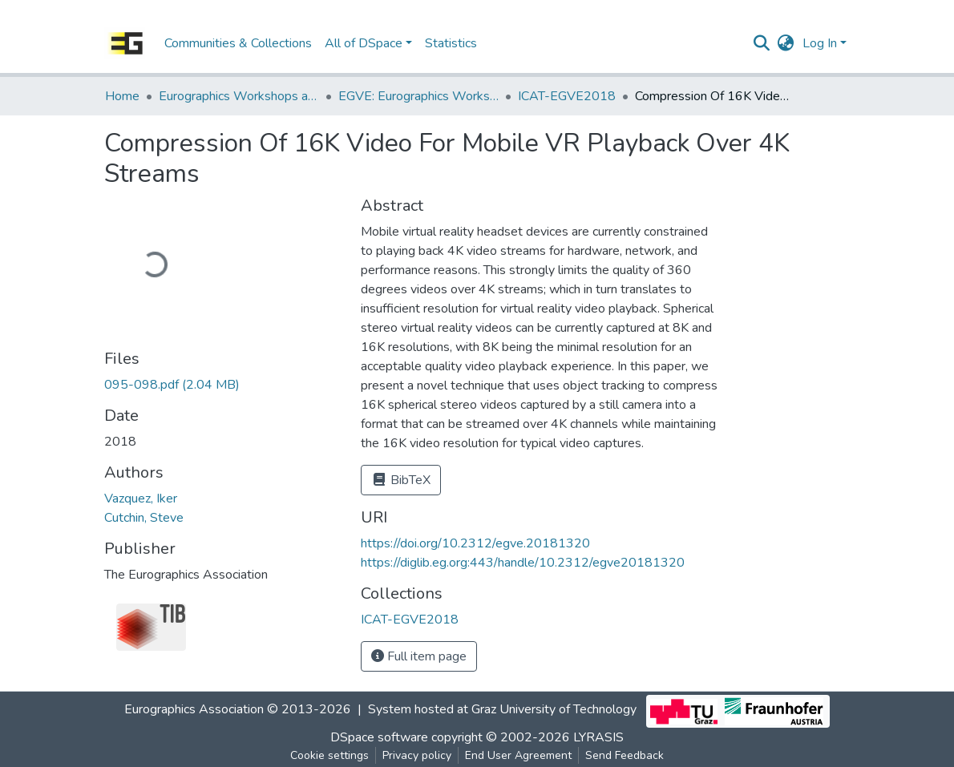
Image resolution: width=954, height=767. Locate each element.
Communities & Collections (238, 43)
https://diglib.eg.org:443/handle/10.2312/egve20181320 (523, 562)
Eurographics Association (194, 709)
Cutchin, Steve (144, 518)
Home (122, 96)
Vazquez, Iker (140, 498)
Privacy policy (416, 755)
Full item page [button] (419, 656)
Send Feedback (624, 755)
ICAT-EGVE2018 (567, 96)
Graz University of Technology (554, 709)
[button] (786, 43)
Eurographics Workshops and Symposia (239, 96)
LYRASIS (598, 737)
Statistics (451, 43)
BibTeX (401, 480)
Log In (819, 43)
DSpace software (379, 737)
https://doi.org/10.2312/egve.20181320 (475, 543)
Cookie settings (329, 755)
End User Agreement (518, 755)
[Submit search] (762, 43)
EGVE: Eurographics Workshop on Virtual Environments (418, 96)
